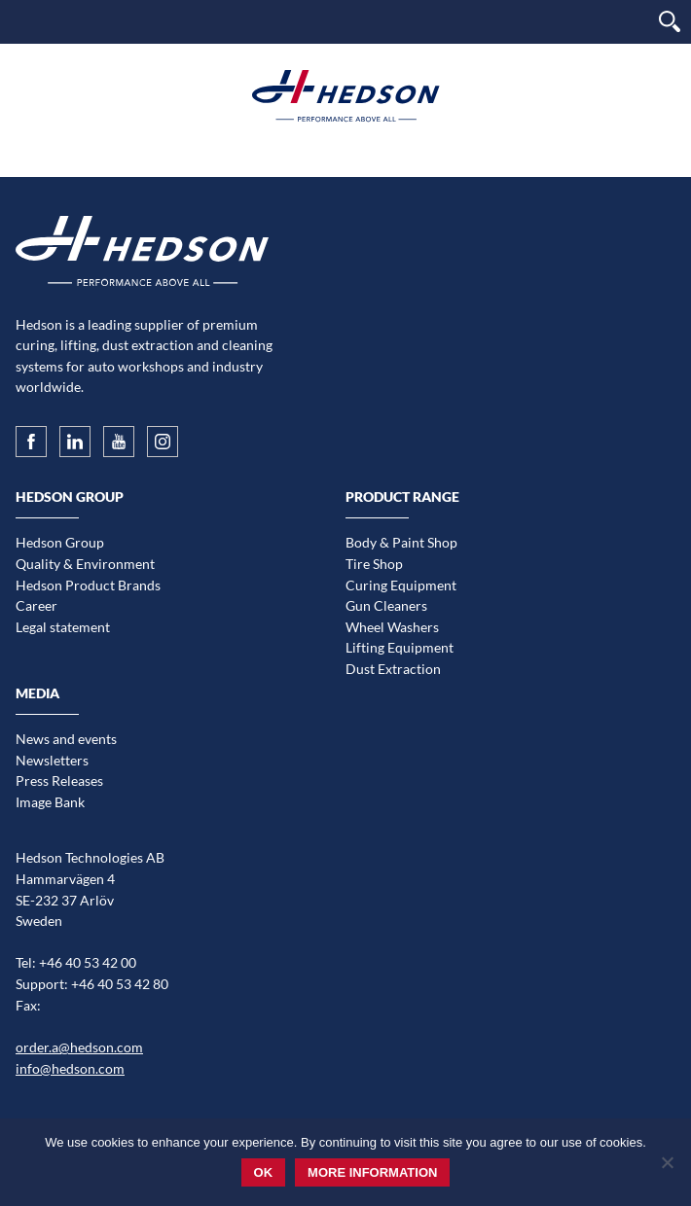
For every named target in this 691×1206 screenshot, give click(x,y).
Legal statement (63, 627)
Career (36, 605)
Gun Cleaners (386, 605)
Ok (263, 1172)
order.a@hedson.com (79, 1047)
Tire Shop (374, 563)
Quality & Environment (85, 563)
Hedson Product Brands (88, 585)
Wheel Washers (392, 627)
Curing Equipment (401, 585)
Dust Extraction (393, 668)
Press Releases (59, 780)
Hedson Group (60, 542)
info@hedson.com (70, 1068)
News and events (66, 738)
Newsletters (52, 760)
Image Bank (50, 802)
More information (372, 1172)
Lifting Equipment (400, 647)
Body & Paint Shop (401, 542)
